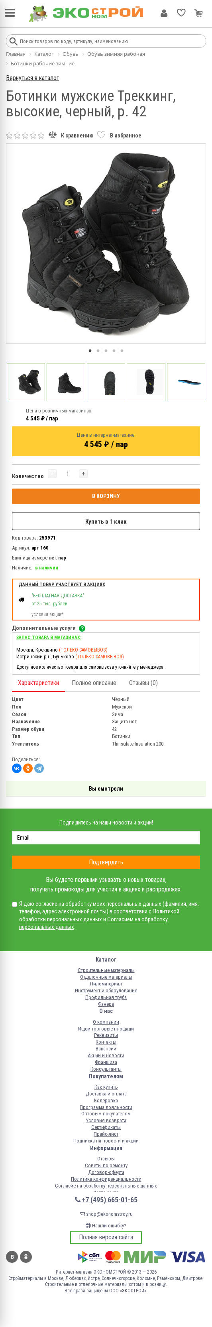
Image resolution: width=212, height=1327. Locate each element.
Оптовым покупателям (106, 1114)
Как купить (106, 1087)
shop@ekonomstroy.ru (106, 1214)
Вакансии (106, 1049)
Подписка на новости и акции (106, 1141)
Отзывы (106, 1159)
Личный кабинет (164, 13)
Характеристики (38, 683)
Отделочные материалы (106, 977)
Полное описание (94, 683)
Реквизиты (106, 1035)
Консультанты (106, 1069)
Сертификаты (106, 1127)
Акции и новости (106, 1055)
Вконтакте (12, 1257)
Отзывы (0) (143, 683)
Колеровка (106, 1100)
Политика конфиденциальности (106, 1179)
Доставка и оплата (106, 1094)
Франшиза (106, 1062)
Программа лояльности (106, 1107)
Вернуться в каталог (32, 78)
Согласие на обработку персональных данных (106, 1186)
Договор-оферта (106, 1172)
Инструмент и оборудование (106, 990)
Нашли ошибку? (106, 1226)
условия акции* (47, 614)
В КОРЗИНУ (106, 496)
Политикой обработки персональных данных (99, 915)
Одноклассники (26, 1257)
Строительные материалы (106, 970)
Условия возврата (106, 1120)
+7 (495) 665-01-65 (109, 1199)
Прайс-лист (106, 1134)
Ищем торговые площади (106, 1029)
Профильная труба (106, 997)
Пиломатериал (106, 984)
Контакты (106, 1042)
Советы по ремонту (106, 1165)
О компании (106, 1022)
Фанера (106, 1004)
